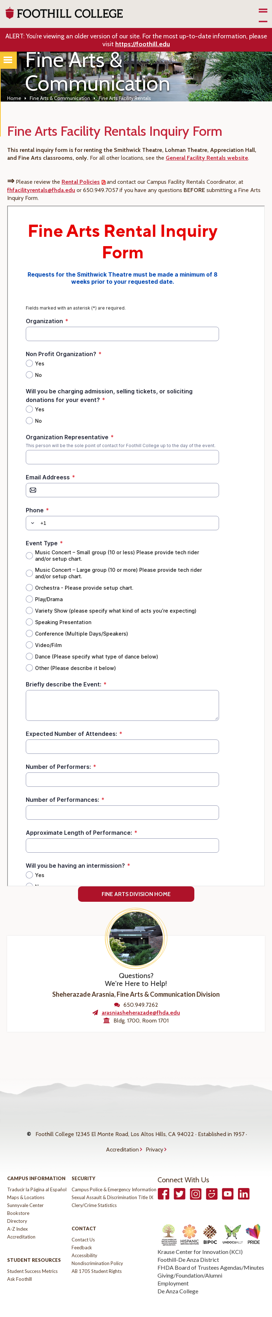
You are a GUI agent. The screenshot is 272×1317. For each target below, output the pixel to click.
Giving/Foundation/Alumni (189, 1261)
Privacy (154, 1138)
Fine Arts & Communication (60, 98)
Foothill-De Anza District (188, 1245)
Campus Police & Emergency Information (114, 1175)
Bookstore (18, 1199)
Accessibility (84, 1241)
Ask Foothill (19, 1265)
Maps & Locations (25, 1183)
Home (14, 98)
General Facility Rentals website (207, 157)
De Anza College (177, 1276)
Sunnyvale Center (25, 1191)
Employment (173, 1268)
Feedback (82, 1233)
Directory (17, 1207)
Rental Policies (81, 181)
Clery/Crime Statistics (94, 1191)
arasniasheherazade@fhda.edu (141, 1012)
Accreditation (122, 1138)
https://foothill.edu (142, 44)
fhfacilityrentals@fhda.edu (41, 190)
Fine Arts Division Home (136, 894)
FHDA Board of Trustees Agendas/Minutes (210, 1253)
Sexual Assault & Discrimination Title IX (112, 1183)
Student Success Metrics (32, 1257)
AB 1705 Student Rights (97, 1257)
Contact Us (83, 1225)
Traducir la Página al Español (37, 1175)
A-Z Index (17, 1214)
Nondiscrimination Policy (97, 1249)
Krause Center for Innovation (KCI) (200, 1237)
